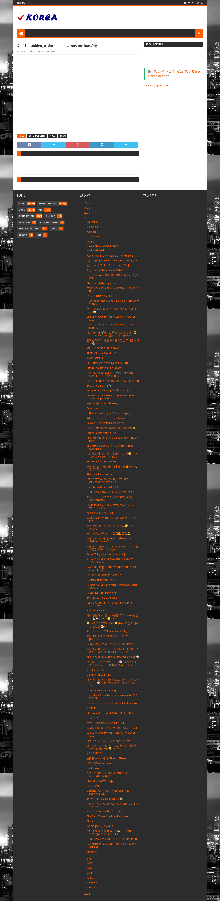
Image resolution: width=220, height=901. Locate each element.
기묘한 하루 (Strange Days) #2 (104, 575)
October (92, 231)
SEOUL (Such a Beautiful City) (103, 353)
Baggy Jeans (93, 408)
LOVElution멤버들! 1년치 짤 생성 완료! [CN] (111, 492)
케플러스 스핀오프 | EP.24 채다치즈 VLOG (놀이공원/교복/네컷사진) (113, 548)
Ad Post (50, 216)
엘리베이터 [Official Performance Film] (108, 265)
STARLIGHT (93, 708)
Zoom (63, 136)
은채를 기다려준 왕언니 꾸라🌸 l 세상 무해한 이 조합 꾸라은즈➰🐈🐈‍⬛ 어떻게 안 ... (112, 663)
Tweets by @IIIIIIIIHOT (157, 85)
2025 (87, 207)
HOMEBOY (92, 718)
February (92, 882)
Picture (90, 821)
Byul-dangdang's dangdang (102, 597)
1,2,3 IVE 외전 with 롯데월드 (103, 487)
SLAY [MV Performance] (100, 474)
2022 (87, 893)
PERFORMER (94, 785)
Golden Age (93, 768)
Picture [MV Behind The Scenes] (104, 367)
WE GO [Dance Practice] (100, 826)
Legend (23, 235)
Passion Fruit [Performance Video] (105, 423)
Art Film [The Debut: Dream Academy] (107, 418)
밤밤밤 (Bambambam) (99, 763)
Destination (26, 216)
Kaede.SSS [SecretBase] (100, 512)
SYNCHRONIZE (95, 358)
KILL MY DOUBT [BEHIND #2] (103, 348)
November (93, 226)
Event (53, 229)
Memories (92, 851)
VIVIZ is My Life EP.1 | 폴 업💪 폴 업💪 (108, 533)
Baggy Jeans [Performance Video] (105, 270)
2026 (87, 203)
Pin (39, 235)
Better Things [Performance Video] (106, 554)
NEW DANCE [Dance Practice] (103, 245)
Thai (29, 2)
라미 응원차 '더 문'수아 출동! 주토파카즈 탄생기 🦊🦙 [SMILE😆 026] (112, 617)
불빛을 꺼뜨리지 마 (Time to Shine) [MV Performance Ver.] (109, 540)
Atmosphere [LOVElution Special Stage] (108, 631)
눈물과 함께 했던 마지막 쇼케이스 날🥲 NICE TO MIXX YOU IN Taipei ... (112, 455)
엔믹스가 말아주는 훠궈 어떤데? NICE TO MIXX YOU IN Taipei (110, 775)
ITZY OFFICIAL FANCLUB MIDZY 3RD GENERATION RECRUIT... (108, 481)
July (89, 858)
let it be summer (95, 669)
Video (52, 136)
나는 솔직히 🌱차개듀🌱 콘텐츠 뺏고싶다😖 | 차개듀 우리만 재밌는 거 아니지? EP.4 (113, 334)
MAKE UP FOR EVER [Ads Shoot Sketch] (109, 390)
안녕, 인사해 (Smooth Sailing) (103, 403)
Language (24, 222)
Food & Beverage (49, 222)
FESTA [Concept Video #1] (101, 690)
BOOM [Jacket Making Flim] (102, 432)
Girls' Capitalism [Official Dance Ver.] (106, 811)
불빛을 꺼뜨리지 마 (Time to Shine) (106, 758)
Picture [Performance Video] (102, 461)
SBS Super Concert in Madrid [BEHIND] (108, 363)
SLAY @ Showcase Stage (100, 781)
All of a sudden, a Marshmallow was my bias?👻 (113, 656)
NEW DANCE (94, 753)
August (91, 241)
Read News (21, 2)
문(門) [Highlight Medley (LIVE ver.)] (106, 722)
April (90, 872)
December (93, 221)
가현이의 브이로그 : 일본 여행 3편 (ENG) (110, 740)
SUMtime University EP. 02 (101, 580)
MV (40, 210)
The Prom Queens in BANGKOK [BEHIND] (110, 713)
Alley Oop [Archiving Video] (101, 283)
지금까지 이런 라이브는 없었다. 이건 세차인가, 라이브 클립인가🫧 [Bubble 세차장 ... (113, 650)
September (93, 236)
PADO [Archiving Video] (100, 295)
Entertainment (37, 136)
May (90, 867)
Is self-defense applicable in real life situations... (113, 703)
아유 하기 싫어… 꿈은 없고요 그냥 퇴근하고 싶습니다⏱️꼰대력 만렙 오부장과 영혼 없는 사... (113, 682)
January (91, 887)
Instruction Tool (30, 229)
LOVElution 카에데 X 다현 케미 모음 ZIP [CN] (112, 727)
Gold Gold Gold (95, 250)
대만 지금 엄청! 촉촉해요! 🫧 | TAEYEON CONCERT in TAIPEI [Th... (110, 374)
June (90, 862)
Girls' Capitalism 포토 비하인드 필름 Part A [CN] (113, 380)
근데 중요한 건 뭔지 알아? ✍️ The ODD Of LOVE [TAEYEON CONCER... (110, 833)
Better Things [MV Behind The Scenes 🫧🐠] (111, 427)
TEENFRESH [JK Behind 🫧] (102, 592)
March (91, 877)
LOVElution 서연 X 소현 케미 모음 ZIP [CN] (110, 644)
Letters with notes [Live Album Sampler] (108, 413)
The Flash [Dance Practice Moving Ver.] (108, 816)
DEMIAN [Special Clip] (99, 674)
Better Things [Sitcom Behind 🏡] (105, 798)
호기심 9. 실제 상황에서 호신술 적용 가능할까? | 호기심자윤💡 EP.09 (111, 747)
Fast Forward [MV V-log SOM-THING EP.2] (110, 255)
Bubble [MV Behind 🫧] (99, 385)
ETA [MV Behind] (96, 610)
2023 (87, 217)
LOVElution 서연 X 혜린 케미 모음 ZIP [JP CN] (112, 839)
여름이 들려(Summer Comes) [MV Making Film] (112, 260)
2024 (87, 212)
